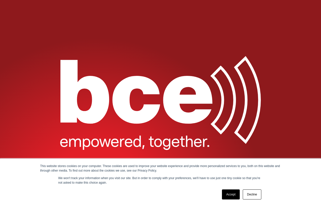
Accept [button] (230, 194)
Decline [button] (252, 194)
